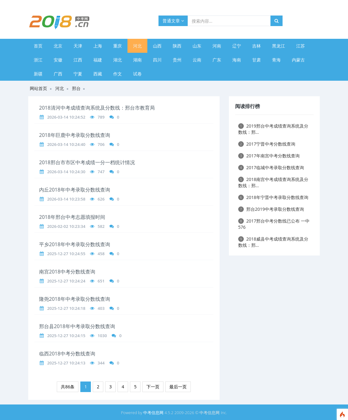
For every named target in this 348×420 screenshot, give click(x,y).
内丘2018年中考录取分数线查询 (74, 189)
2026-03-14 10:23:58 (66, 199)
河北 (137, 46)
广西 (58, 74)
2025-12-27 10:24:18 (66, 308)
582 (101, 226)
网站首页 (38, 88)
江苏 (300, 46)
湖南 (137, 60)
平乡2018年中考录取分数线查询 (74, 244)
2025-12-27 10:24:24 (66, 281)
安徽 (58, 60)
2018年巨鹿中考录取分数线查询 (74, 135)
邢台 (76, 88)
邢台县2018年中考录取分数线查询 (77, 326)
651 (101, 281)
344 (101, 363)
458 (101, 253)
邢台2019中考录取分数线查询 (271, 209)
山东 (197, 46)
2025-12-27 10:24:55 (66, 253)
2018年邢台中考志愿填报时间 (72, 217)
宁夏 (78, 74)
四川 (157, 60)
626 (101, 199)
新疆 (38, 74)
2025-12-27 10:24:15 (66, 335)
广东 (216, 60)
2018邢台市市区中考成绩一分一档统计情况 (87, 162)
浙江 (38, 60)
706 (101, 144)
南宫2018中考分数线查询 (67, 271)
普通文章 (173, 21)
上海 (97, 46)
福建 (97, 60)
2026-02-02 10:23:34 (66, 226)
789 (101, 117)
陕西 (177, 46)
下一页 (152, 387)
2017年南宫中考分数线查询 (269, 156)
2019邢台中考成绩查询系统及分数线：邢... (273, 129)
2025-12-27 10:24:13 (66, 363)
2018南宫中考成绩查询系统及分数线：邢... (273, 182)
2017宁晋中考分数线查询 (266, 144)
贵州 (177, 60)
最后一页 (178, 387)
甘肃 (256, 60)
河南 (216, 46)
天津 (78, 46)
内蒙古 (298, 60)
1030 (102, 335)
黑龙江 (278, 46)
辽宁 (236, 46)
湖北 (117, 60)
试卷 (137, 74)
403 (101, 308)
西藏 (97, 74)
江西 (78, 60)
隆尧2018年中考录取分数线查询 (74, 299)
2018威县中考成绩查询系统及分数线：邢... (273, 242)
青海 (276, 60)
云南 (197, 60)
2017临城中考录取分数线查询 (271, 167)
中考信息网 (153, 412)
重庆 (117, 46)
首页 (38, 46)
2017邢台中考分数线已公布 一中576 (274, 224)
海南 (236, 60)
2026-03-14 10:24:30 (66, 171)
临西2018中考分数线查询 (67, 353)
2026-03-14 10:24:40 (66, 144)
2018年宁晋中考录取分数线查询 (273, 197)
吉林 (256, 46)
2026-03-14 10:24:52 (66, 117)
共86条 (67, 387)
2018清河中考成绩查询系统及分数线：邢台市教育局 (97, 107)
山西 (157, 46)
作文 (117, 74)
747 (101, 171)
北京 (58, 46)
